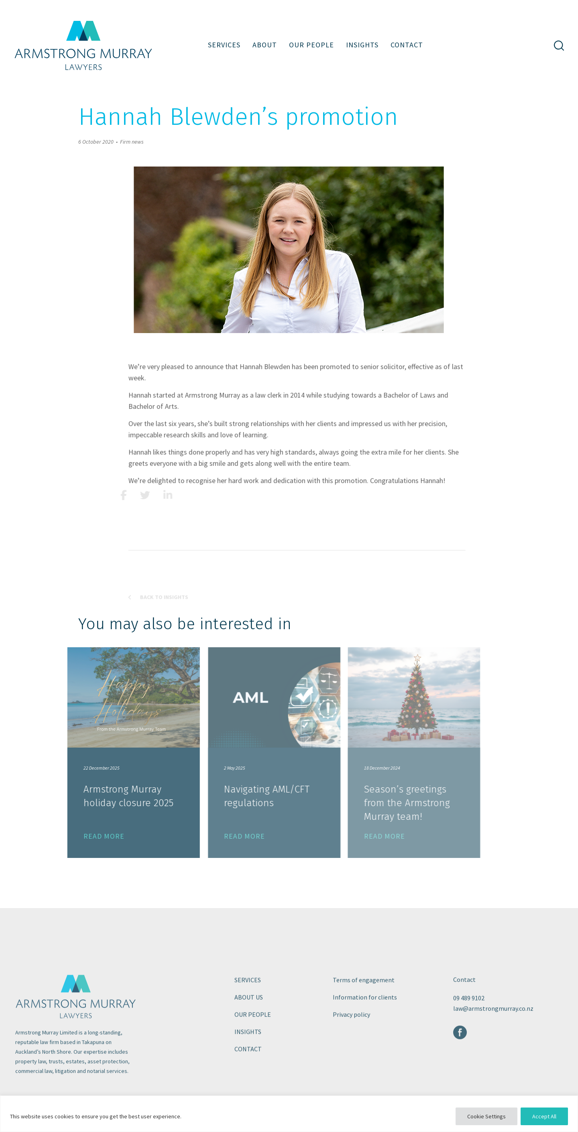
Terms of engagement (364, 1007)
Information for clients (365, 1024)
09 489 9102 (468, 1025)
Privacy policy (351, 1041)
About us (248, 1024)
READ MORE (76, 836)
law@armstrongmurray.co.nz (493, 1035)
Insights (362, 44)
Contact (407, 44)
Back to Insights (185, 624)
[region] (289, 1113)
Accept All (544, 1116)
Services (224, 44)
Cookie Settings (486, 1116)
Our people (311, 44)
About (264, 44)
